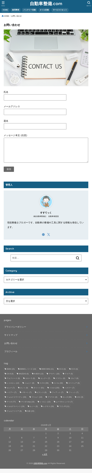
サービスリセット (60, 10)
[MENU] (3, 3)
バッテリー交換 (29, 10)
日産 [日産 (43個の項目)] (30, 415)
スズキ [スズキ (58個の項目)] (44, 387)
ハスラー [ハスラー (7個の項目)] (69, 392)
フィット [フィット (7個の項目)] (73, 397)
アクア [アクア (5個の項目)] (69, 378)
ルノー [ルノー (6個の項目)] (34, 411)
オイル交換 (44, 10)
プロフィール (10, 356)
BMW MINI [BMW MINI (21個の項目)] (47, 373)
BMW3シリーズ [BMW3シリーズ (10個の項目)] (28, 373)
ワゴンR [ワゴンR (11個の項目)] (64, 411)
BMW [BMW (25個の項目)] (11, 373)
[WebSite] (43, 238)
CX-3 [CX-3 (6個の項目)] (62, 373)
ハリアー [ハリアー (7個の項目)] (11, 397)
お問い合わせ (10, 347)
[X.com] (48, 238)
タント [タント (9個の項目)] (24, 392)
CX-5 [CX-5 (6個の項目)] (74, 373)
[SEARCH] (89, 3)
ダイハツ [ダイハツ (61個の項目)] (38, 392)
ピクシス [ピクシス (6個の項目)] (42, 397)
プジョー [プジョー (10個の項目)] (37, 401)
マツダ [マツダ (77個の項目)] (11, 406)
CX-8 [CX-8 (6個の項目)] (10, 378)
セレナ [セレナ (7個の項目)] (11, 392)
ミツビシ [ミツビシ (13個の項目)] (45, 406)
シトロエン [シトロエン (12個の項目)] (13, 387)
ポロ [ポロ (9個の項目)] (80, 401)
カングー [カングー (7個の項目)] (45, 383)
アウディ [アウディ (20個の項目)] (54, 378)
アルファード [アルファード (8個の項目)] (13, 383)
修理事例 (15, 10)
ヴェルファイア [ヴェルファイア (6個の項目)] (14, 415)
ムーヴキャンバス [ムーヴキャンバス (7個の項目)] (64, 406)
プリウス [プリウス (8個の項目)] (52, 401)
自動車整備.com (46, 3)
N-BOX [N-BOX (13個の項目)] (39, 378)
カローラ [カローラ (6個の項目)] (30, 383)
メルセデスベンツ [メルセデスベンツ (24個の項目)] (15, 411)
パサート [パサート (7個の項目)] (26, 397)
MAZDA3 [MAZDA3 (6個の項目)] (24, 378)
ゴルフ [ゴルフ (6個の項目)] (74, 383)
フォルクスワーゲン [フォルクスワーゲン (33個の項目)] (16, 401)
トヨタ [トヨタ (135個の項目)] (54, 392)
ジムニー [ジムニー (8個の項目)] (29, 387)
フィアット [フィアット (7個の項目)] (58, 397)
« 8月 (44, 459)
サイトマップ (10, 339)
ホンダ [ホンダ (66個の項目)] (67, 401)
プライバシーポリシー (15, 331)
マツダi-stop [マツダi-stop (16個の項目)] (27, 406)
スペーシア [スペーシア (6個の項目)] (74, 387)
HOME (5, 10)
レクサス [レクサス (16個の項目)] (48, 411)
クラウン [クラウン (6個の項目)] (60, 383)
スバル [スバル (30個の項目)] (58, 387)
